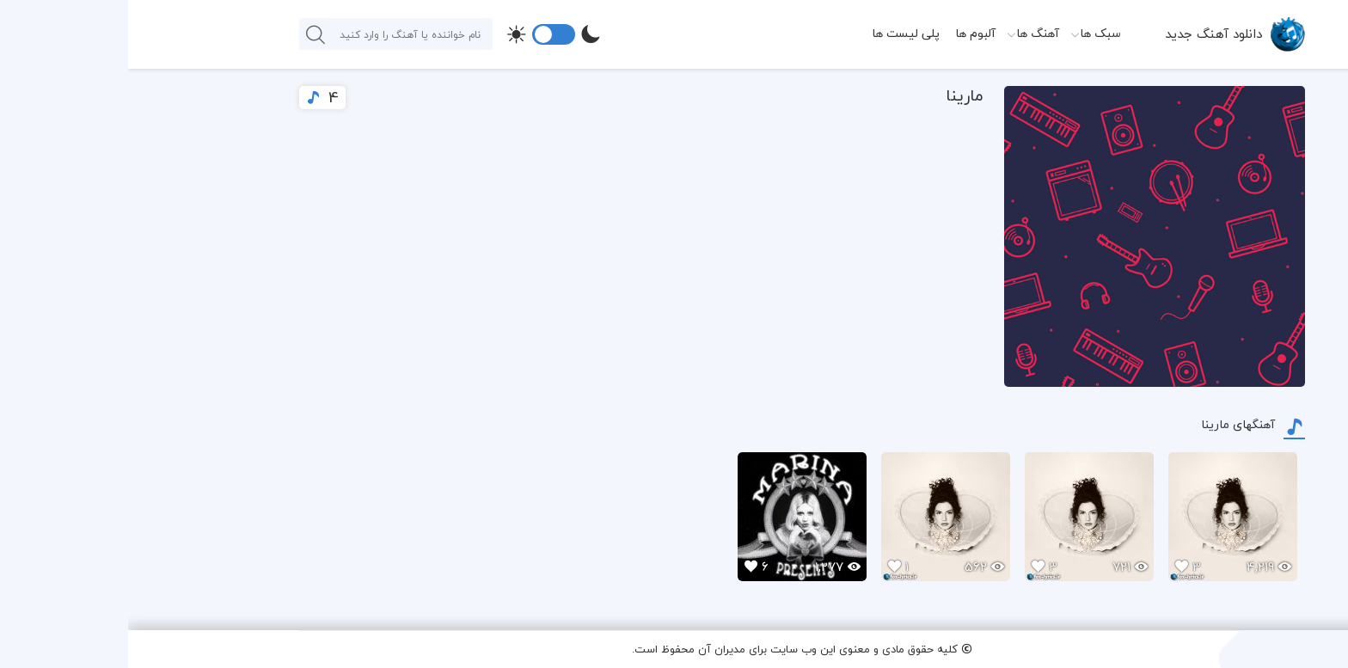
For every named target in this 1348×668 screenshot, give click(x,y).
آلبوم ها (847, 33)
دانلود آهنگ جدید (1085, 33)
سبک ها (972, 33)
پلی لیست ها (778, 33)
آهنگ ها (909, 33)
